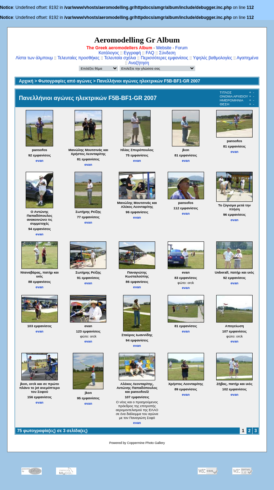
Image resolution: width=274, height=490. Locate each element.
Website (163, 47)
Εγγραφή (132, 52)
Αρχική (26, 81)
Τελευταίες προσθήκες (78, 57)
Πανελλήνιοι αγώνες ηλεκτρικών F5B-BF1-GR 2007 (148, 81)
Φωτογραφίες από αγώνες (65, 81)
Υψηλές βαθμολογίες (212, 57)
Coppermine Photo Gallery (146, 443)
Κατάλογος (108, 52)
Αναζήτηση (138, 62)
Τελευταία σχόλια (120, 57)
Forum (181, 47)
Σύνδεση (167, 52)
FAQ (150, 52)
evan (40, 160)
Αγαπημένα (247, 57)
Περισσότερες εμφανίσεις (164, 57)
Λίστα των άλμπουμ (34, 57)
